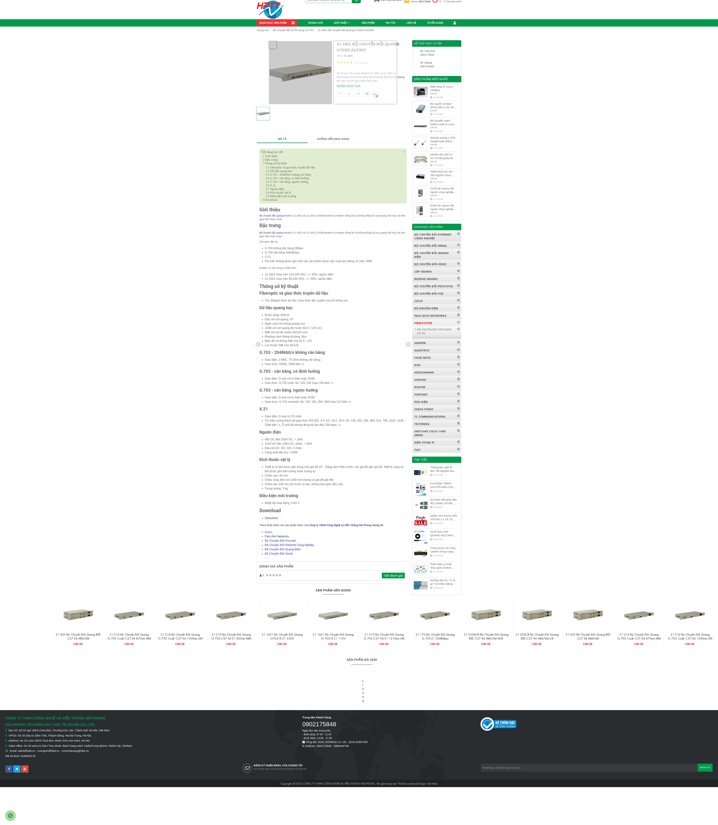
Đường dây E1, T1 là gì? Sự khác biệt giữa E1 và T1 (443, 582)
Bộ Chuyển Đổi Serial (279, 553)
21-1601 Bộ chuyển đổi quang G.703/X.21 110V (333, 636)
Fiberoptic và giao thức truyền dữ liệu (290, 167)
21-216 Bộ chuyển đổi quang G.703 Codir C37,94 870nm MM (129, 636)
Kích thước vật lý (278, 192)
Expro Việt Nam (428, 783)
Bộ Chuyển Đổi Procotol (280, 540)
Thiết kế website (407, 783)
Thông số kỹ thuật (275, 163)
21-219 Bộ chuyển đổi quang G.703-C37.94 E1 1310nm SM (384, 636)
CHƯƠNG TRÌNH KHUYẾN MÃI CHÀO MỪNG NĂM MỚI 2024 (442, 485)
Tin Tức (391, 22)
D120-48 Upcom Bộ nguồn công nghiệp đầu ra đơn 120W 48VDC (442, 190)
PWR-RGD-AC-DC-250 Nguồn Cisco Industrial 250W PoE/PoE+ (442, 173)
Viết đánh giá (393, 575)
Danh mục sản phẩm (273, 22)
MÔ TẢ (282, 138)
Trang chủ (315, 22)
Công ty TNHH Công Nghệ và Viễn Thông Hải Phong (340, 525)
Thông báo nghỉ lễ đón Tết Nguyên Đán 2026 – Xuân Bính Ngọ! (442, 469)
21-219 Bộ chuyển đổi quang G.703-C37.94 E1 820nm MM (231, 636)
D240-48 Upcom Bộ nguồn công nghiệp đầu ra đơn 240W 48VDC (442, 207)
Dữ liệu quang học (279, 171)
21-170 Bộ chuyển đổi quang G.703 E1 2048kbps (435, 636)
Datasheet (271, 518)
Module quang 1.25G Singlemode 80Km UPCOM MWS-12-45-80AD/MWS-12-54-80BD (443, 139)
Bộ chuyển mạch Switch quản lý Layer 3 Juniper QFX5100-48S (442, 122)
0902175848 (425, 1)
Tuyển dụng (435, 22)
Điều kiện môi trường (281, 196)
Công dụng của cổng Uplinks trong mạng (442, 549)
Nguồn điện (275, 188)
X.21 (271, 185)
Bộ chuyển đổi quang (271, 215)
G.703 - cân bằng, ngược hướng (287, 181)
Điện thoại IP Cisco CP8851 (441, 88)
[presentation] (258, 344)
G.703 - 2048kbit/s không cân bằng (288, 174)
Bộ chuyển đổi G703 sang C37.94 (293, 30)
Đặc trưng (270, 159)
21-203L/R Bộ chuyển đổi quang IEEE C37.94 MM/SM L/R (537, 636)
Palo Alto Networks (277, 536)
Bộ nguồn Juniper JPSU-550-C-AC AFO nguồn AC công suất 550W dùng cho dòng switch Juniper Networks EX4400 (443, 105)
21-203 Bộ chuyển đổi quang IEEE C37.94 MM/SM (78, 636)
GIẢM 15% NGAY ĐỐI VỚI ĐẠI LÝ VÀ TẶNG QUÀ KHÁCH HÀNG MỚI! (443, 517)
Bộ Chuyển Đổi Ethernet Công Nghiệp (289, 545)
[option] (263, 115)
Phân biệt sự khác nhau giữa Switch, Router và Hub (441, 566)
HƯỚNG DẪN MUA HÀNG (333, 138)
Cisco (268, 532)
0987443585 (427, 66)
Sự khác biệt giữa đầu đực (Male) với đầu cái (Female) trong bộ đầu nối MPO (443, 501)
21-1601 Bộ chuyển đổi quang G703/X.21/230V (346, 30)
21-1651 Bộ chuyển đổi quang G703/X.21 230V (282, 636)
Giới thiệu (340, 22)
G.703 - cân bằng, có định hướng (287, 178)
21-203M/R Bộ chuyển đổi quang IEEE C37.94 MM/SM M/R (486, 636)
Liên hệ (411, 22)
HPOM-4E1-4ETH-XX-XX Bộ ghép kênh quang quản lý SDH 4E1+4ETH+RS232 (443, 156)
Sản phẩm (368, 22)
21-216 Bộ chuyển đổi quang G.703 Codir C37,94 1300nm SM (180, 636)
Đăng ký (705, 767)
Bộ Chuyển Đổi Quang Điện (283, 549)
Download (270, 199)
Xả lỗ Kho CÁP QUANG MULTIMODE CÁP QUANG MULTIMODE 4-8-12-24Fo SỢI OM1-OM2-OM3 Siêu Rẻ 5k (443, 533)
